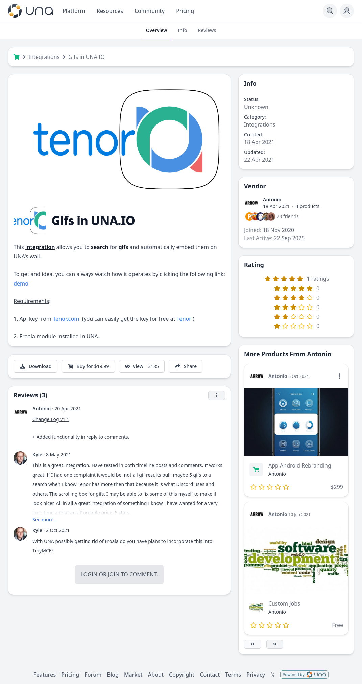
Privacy (255, 674)
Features (44, 674)
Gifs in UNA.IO (86, 57)
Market (133, 674)
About (156, 674)
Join (113, 574)
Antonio (41, 408)
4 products (307, 206)
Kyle (37, 454)
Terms (233, 674)
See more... (44, 519)
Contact (210, 674)
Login (88, 574)
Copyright (181, 674)
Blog (112, 674)
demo (21, 283)
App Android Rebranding (299, 465)
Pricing (70, 674)
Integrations (43, 57)
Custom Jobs (284, 603)
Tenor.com (66, 318)
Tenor (183, 318)
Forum (93, 674)
